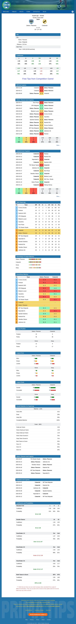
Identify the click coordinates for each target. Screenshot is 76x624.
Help (26, 619)
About (43, 619)
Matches (6, 11)
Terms (37, 619)
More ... (59, 145)
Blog (44, 11)
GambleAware (28, 610)
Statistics (36, 11)
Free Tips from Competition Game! (38, 79)
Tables (14, 11)
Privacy (32, 619)
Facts (21, 11)
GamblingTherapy (39, 610)
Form (28, 11)
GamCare (48, 610)
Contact (49, 619)
